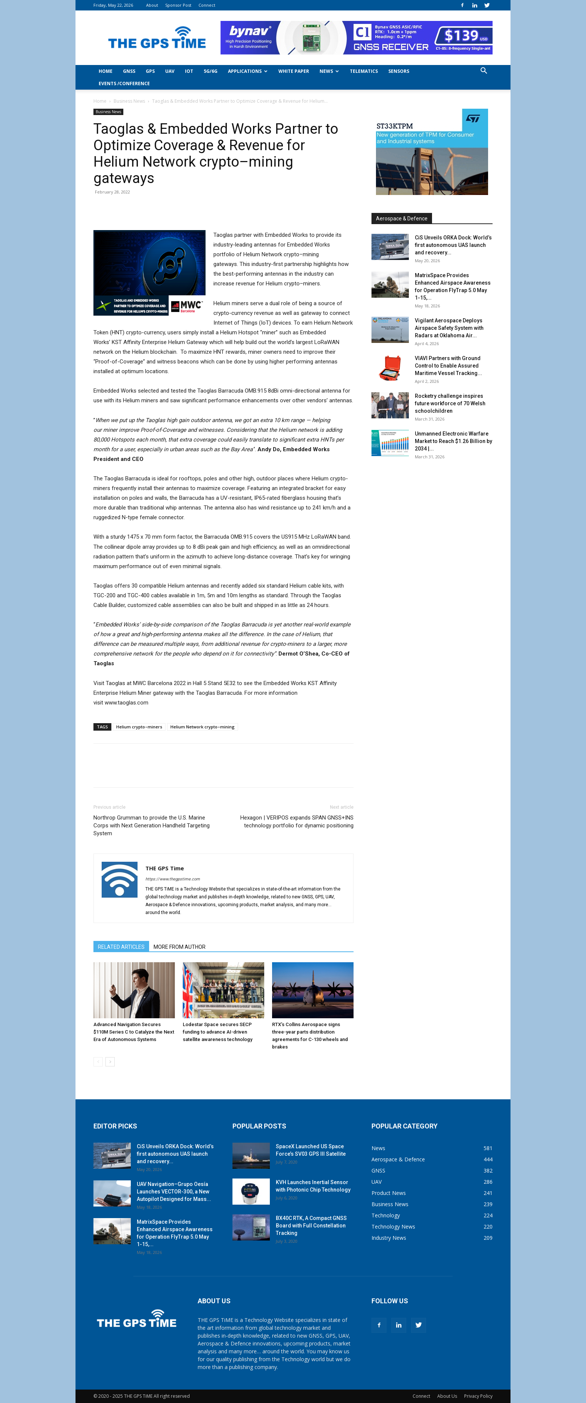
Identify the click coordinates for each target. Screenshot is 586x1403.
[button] (484, 71)
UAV (170, 71)
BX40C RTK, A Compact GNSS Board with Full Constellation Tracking (311, 1225)
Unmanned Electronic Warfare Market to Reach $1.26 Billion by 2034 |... (453, 441)
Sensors (398, 71)
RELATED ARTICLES (121, 947)
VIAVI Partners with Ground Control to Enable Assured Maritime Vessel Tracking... (448, 365)
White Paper (293, 71)
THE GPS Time (164, 868)
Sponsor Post (178, 5)
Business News (129, 101)
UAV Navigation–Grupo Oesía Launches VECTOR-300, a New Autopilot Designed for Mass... (174, 1191)
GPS (150, 71)
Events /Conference (124, 83)
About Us (447, 1396)
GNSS (129, 71)
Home (105, 71)
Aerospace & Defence (402, 219)
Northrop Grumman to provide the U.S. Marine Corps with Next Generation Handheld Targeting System (151, 825)
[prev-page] (98, 1061)
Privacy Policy (478, 1396)
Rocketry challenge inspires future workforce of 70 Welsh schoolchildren (450, 403)
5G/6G (211, 71)
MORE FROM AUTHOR (180, 947)
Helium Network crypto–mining (202, 727)
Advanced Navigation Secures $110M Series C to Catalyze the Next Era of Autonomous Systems (133, 1032)
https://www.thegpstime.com (172, 879)
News (329, 71)
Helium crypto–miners (139, 727)
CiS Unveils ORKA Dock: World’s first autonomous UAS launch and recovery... (453, 245)
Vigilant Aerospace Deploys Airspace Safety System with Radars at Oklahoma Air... (449, 328)
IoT (189, 71)
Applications (248, 71)
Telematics (364, 71)
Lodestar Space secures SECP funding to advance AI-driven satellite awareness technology (217, 1032)
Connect (206, 5)
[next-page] (110, 1061)
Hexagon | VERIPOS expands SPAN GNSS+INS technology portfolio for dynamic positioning (297, 821)
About (152, 5)
